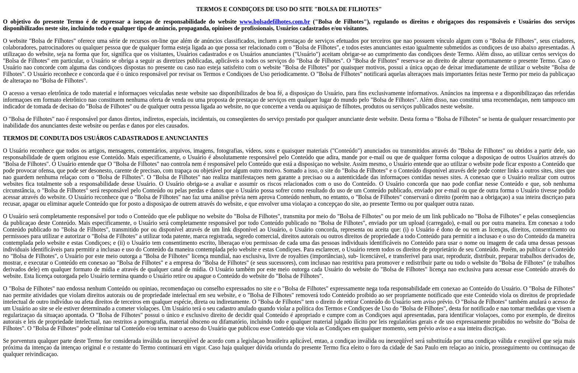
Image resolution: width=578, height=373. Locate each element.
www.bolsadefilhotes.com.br (275, 21)
